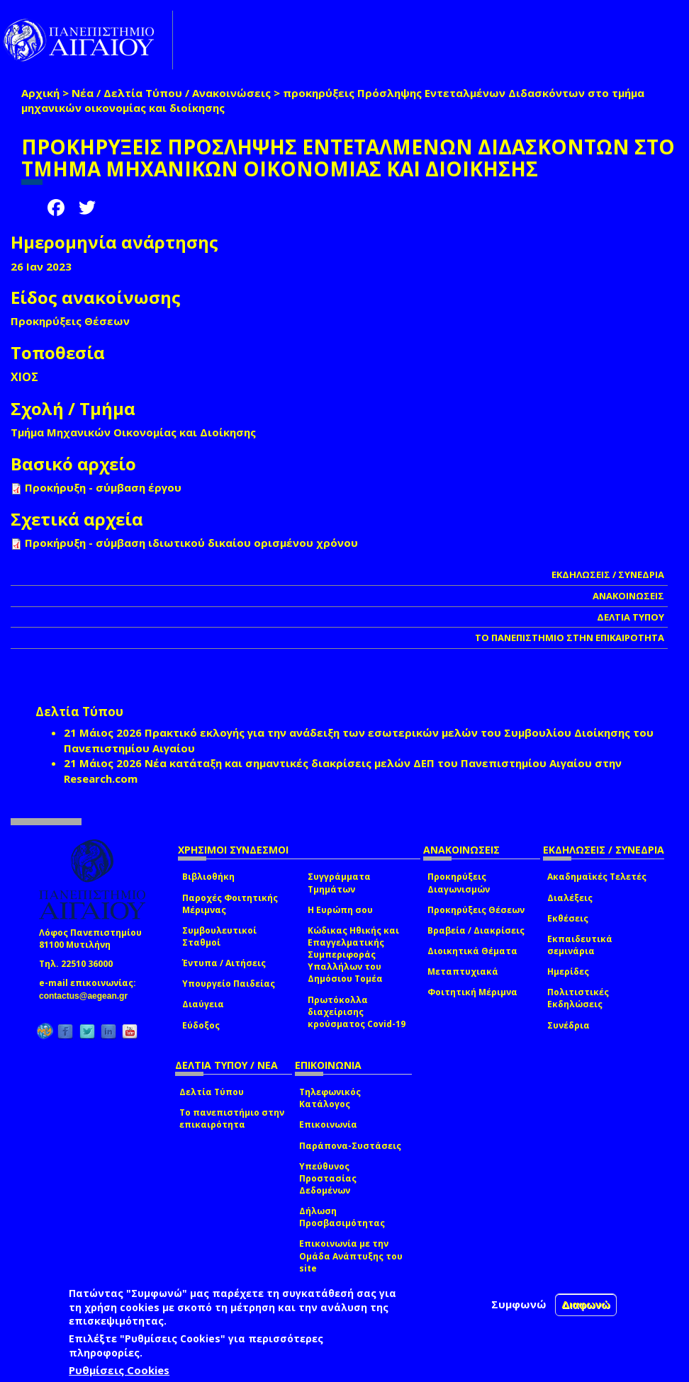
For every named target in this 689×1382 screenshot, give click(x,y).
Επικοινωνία (328, 1124)
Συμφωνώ (519, 1304)
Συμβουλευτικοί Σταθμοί (219, 936)
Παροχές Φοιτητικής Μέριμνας (230, 904)
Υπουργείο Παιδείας (228, 984)
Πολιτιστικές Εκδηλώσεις (578, 998)
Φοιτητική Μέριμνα (472, 992)
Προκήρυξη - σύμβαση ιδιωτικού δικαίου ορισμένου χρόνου (191, 543)
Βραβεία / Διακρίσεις (476, 930)
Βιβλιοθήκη (208, 877)
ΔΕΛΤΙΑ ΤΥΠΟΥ (630, 617)
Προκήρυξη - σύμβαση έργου (103, 487)
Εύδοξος (201, 1025)
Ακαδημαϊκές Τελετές (596, 877)
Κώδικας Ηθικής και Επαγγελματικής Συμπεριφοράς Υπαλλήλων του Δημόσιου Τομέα (353, 954)
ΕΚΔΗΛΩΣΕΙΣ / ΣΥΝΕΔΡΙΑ (607, 574)
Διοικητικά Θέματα (472, 951)
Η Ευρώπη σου (340, 910)
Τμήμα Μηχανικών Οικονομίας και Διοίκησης (133, 432)
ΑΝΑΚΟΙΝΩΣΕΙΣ (628, 595)
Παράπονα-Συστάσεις (350, 1146)
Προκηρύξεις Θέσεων (476, 910)
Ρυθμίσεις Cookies (119, 1370)
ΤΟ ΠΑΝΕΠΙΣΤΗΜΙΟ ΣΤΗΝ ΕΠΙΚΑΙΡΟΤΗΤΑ (569, 637)
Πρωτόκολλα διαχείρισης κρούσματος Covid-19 (356, 1012)
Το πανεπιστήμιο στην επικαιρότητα (231, 1118)
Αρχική (40, 93)
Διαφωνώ (585, 1304)
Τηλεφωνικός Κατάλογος (330, 1098)
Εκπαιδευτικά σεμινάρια (579, 945)
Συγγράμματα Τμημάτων (339, 883)
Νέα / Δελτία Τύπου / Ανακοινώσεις (171, 93)
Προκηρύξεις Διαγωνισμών (458, 883)
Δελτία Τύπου (211, 1092)
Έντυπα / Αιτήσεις (224, 963)
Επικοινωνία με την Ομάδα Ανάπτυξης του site (351, 1255)
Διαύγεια (203, 1004)
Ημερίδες (568, 971)
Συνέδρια (568, 1025)
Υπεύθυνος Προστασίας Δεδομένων (328, 1178)
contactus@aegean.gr (87, 996)
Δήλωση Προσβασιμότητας (342, 1217)
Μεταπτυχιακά (462, 971)
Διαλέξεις (570, 898)
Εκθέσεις (567, 918)
